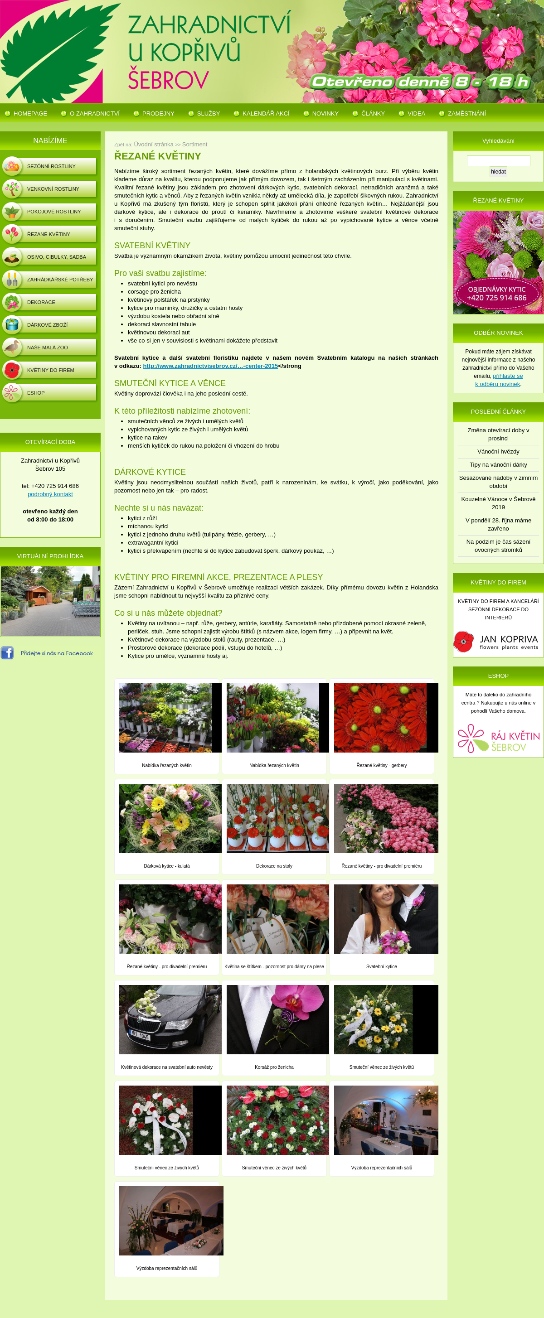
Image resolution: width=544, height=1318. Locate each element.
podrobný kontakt (50, 494)
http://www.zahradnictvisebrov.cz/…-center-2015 (210, 365)
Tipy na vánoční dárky (498, 464)
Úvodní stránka (153, 144)
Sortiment (195, 144)
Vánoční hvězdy (498, 451)
